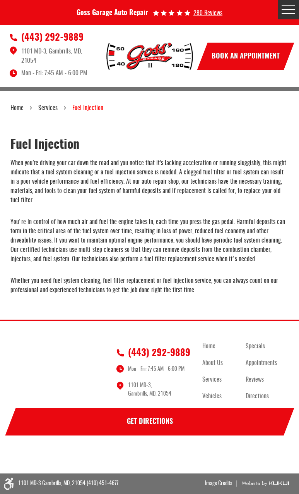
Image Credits (218, 483)
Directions (257, 396)
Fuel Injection (87, 108)
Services (48, 108)
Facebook (18, 455)
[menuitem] (224, 346)
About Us (212, 363)
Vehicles (212, 396)
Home (17, 108)
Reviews (255, 380)
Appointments (261, 363)
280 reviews (207, 13)
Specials (255, 346)
